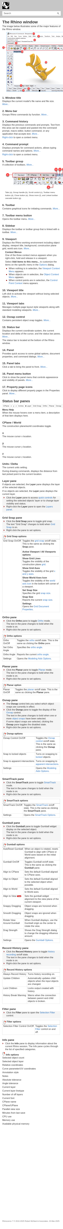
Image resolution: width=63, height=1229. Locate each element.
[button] (58, 13)
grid (44, 564)
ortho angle (36, 647)
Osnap (9, 712)
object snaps (18, 718)
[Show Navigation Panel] (59, 5)
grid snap (39, 541)
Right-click (7, 137)
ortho (31, 640)
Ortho (41, 621)
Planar (42, 670)
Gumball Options (44, 940)
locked (39, 757)
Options (43, 265)
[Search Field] (31, 13)
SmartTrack (50, 782)
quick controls (46, 497)
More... (5, 104)
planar (30, 689)
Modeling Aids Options (39, 658)
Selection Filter (47, 1012)
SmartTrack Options (45, 815)
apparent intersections (47, 764)
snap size (45, 593)
